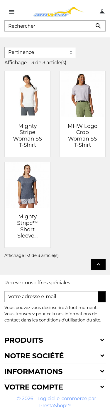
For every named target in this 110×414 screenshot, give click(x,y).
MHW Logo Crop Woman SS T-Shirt (82, 136)
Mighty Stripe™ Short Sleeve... (27, 226)
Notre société (34, 356)
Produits (23, 340)
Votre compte (33, 387)
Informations (33, 371)
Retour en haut (98, 264)
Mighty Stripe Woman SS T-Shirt (27, 136)
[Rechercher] (55, 26)
